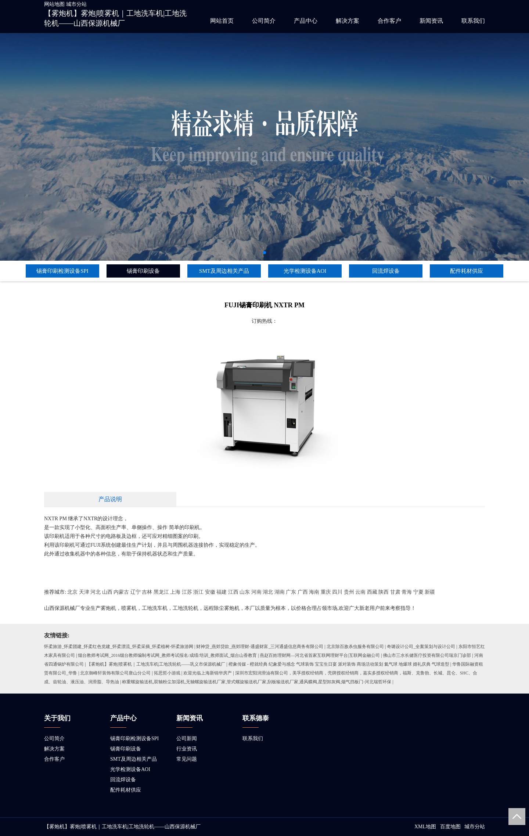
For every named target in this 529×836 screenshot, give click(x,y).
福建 (221, 592)
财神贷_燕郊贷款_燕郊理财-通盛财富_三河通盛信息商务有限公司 (259, 646)
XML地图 (425, 826)
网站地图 (54, 4)
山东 (245, 592)
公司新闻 (186, 738)
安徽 (210, 592)
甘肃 (395, 592)
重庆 (326, 592)
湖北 (268, 592)
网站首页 (222, 21)
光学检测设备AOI (305, 271)
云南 (360, 592)
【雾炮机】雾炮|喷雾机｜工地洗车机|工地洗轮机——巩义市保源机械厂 (156, 664)
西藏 (372, 592)
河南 (256, 592)
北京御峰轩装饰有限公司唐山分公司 (115, 673)
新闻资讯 (431, 21)
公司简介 (264, 21)
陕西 (383, 592)
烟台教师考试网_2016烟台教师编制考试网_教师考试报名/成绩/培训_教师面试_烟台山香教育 (167, 655)
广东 (291, 592)
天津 (84, 592)
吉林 (147, 592)
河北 (95, 592)
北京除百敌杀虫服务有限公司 (355, 646)
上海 (175, 592)
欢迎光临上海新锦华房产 (207, 673)
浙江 (198, 592)
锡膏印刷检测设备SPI (62, 271)
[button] (264, 252)
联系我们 (473, 21)
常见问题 (186, 759)
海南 (314, 592)
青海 (407, 592)
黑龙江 (161, 592)
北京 (72, 592)
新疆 (430, 592)
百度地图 (450, 826)
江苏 (187, 592)
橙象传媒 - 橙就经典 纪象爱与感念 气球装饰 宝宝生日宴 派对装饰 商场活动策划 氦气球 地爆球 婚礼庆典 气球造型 (338, 664)
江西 (233, 592)
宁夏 (418, 592)
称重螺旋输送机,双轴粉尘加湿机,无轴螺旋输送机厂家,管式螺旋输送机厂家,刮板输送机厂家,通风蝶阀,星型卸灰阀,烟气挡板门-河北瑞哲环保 (256, 681)
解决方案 (347, 21)
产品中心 (305, 21)
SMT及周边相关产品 (224, 271)
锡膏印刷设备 (143, 271)
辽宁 (135, 592)
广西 (303, 592)
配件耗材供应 (466, 271)
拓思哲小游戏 (167, 673)
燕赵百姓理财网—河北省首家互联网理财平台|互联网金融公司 (319, 655)
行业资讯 (186, 749)
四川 (337, 592)
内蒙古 (121, 592)
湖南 (279, 592)
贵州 (349, 592)
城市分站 (76, 4)
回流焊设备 (386, 271)
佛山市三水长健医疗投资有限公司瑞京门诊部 (427, 655)
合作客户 (389, 21)
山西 (107, 592)
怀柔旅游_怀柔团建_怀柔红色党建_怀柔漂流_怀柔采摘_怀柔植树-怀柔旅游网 (118, 646)
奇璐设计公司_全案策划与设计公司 (421, 646)
